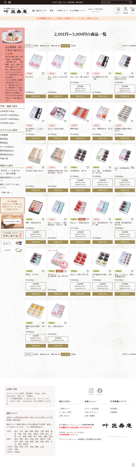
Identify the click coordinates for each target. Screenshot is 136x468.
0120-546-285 (88, 425)
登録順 (73, 46)
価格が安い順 (44, 46)
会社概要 (113, 409)
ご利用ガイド (61, 10)
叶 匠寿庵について (77, 10)
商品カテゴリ (39, 10)
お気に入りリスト (91, 412)
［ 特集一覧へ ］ (6, 192)
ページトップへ (133, 465)
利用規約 (81, 439)
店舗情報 (113, 412)
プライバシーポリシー (67, 439)
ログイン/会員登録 (92, 409)
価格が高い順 (55, 46)
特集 (52, 10)
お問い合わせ (64, 416)
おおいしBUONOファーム (95, 10)
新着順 (36, 46)
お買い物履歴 (90, 416)
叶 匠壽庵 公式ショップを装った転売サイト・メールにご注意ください (68, 18)
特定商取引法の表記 (93, 439)
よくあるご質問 (65, 412)
